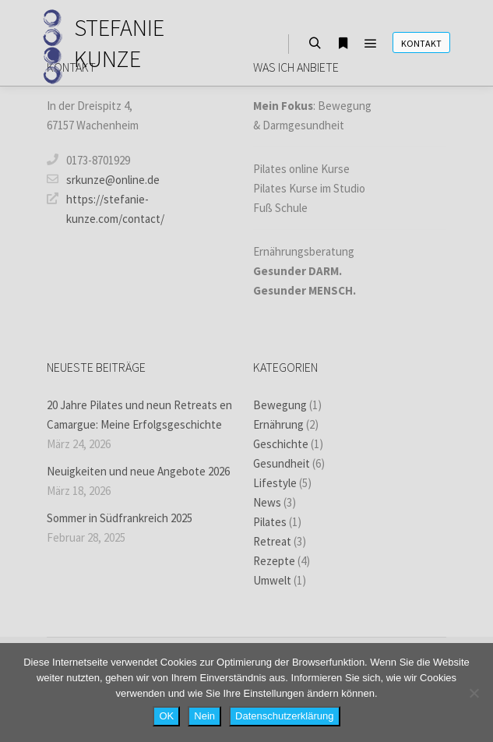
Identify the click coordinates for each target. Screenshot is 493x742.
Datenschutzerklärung (284, 716)
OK (166, 716)
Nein (204, 716)
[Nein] (473, 693)
